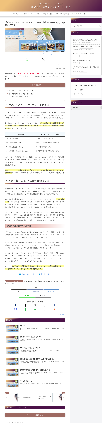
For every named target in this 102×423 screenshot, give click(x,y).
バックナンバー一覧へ (28, 270)
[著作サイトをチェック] (25, 296)
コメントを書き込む (35, 403)
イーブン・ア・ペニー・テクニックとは (22, 86)
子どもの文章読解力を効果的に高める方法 (85, 40)
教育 (12, 279)
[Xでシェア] (15, 55)
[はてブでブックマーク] (35, 55)
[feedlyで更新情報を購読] (40, 296)
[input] (86, 26)
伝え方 (62, 277)
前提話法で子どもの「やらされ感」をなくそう (86, 46)
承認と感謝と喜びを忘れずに (21, 92)
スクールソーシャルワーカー (46, 277)
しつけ (36, 277)
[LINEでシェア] (45, 55)
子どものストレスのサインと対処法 (83, 53)
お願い (30, 277)
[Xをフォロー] (29, 296)
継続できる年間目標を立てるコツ (82, 60)
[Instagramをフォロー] (37, 296)
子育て (7, 279)
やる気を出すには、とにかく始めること (22, 90)
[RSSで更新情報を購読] (44, 296)
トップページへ (46, 270)
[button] (55, 55)
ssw (25, 277)
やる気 (56, 277)
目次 (33, 80)
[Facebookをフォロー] (33, 296)
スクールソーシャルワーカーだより (13, 277)
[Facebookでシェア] (25, 55)
